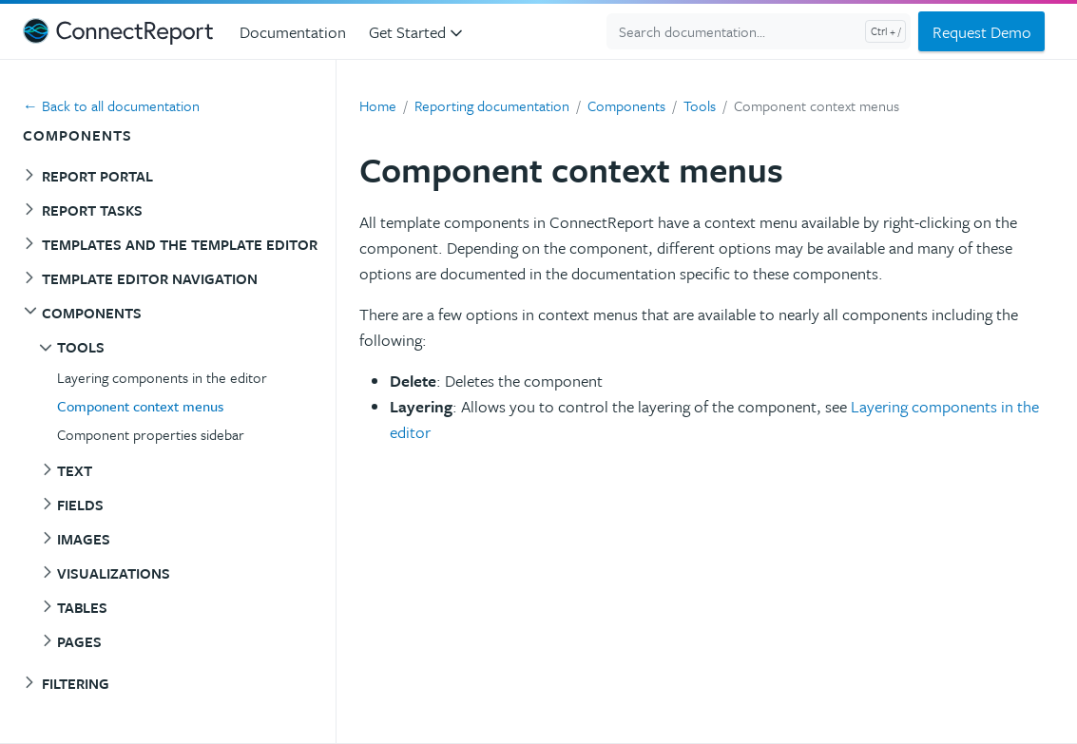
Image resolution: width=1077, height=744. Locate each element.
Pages (79, 641)
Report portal (97, 175)
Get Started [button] (417, 32)
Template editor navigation (150, 278)
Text (74, 470)
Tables (82, 607)
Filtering (75, 683)
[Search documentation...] (758, 31)
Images (83, 538)
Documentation (293, 32)
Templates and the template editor (179, 244)
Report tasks (92, 210)
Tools (81, 346)
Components (92, 312)
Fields (80, 504)
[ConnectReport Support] (118, 31)
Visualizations (113, 573)
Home (377, 105)
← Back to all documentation (111, 105)
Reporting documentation (491, 105)
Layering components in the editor (162, 377)
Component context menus (140, 405)
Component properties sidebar (150, 434)
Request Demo (982, 32)
